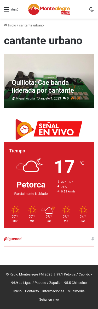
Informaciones (53, 291)
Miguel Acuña (25, 98)
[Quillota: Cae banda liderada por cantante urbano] (49, 81)
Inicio (10, 25)
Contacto (32, 291)
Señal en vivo (49, 299)
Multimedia (76, 291)
